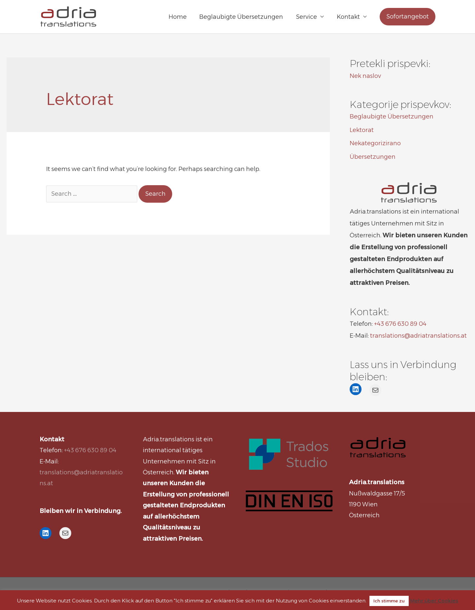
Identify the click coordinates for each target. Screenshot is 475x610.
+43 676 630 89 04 (400, 323)
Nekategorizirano (375, 143)
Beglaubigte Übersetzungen (243, 16)
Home (181, 16)
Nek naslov (365, 76)
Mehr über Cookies (434, 600)
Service (307, 16)
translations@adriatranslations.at (418, 335)
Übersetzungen (373, 156)
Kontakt (348, 16)
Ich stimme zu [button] (389, 600)
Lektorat (362, 130)
